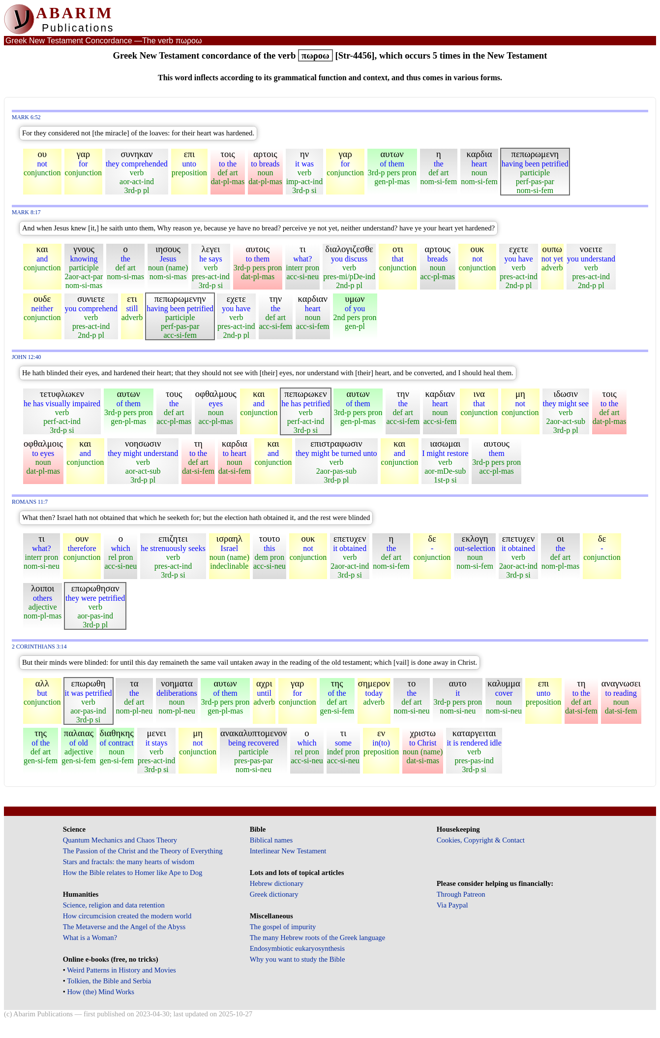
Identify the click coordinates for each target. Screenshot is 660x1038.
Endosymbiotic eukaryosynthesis (297, 948)
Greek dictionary (274, 894)
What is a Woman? (90, 937)
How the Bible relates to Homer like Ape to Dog (133, 872)
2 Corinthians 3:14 (39, 647)
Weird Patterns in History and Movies (121, 970)
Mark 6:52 (26, 117)
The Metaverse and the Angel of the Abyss (124, 927)
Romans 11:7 (30, 502)
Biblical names (271, 840)
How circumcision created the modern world (127, 916)
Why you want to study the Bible (297, 959)
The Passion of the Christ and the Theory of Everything (143, 851)
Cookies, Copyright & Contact (481, 840)
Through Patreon (461, 894)
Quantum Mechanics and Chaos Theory (120, 840)
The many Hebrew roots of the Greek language (318, 937)
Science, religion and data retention (114, 905)
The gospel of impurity (283, 927)
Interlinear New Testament (288, 851)
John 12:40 (26, 357)
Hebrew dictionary (276, 883)
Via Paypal (452, 905)
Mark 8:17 (26, 212)
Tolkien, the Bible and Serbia (109, 981)
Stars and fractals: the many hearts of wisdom (128, 862)
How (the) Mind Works (100, 992)
